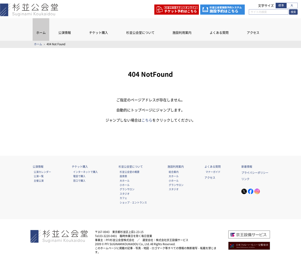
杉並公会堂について (140, 32)
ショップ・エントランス (133, 202)
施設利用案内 (182, 32)
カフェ (123, 198)
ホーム (41, 32)
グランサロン (127, 189)
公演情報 (64, 32)
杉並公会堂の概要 (129, 172)
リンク (245, 179)
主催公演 (39, 180)
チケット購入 (98, 32)
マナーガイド (213, 172)
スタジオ (125, 193)
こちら (147, 120)
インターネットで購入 (85, 172)
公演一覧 (39, 176)
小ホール (125, 185)
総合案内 (174, 172)
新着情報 (246, 167)
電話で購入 (79, 176)
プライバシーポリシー (254, 173)
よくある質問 (219, 32)
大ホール (125, 180)
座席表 (123, 176)
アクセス (253, 32)
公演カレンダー (42, 172)
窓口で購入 (79, 180)
